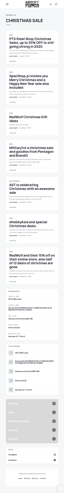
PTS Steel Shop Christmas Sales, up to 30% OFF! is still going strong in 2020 (31, 42)
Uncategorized (14, 181)
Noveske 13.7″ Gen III (16, 336)
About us (35, 478)
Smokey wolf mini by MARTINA (20, 319)
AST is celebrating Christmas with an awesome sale (32, 189)
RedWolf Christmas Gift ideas (28, 119)
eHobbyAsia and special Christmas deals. (28, 224)
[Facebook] (32, 460)
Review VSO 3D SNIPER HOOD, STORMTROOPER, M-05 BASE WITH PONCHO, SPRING (30, 309)
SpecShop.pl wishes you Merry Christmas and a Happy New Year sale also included (29, 82)
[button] (7, 4)
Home (20, 478)
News (11, 35)
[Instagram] (32, 454)
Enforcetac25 (14, 327)
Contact (43, 478)
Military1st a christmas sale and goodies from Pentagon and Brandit (31, 151)
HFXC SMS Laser (15, 299)
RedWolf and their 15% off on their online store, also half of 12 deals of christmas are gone (32, 261)
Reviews (27, 478)
